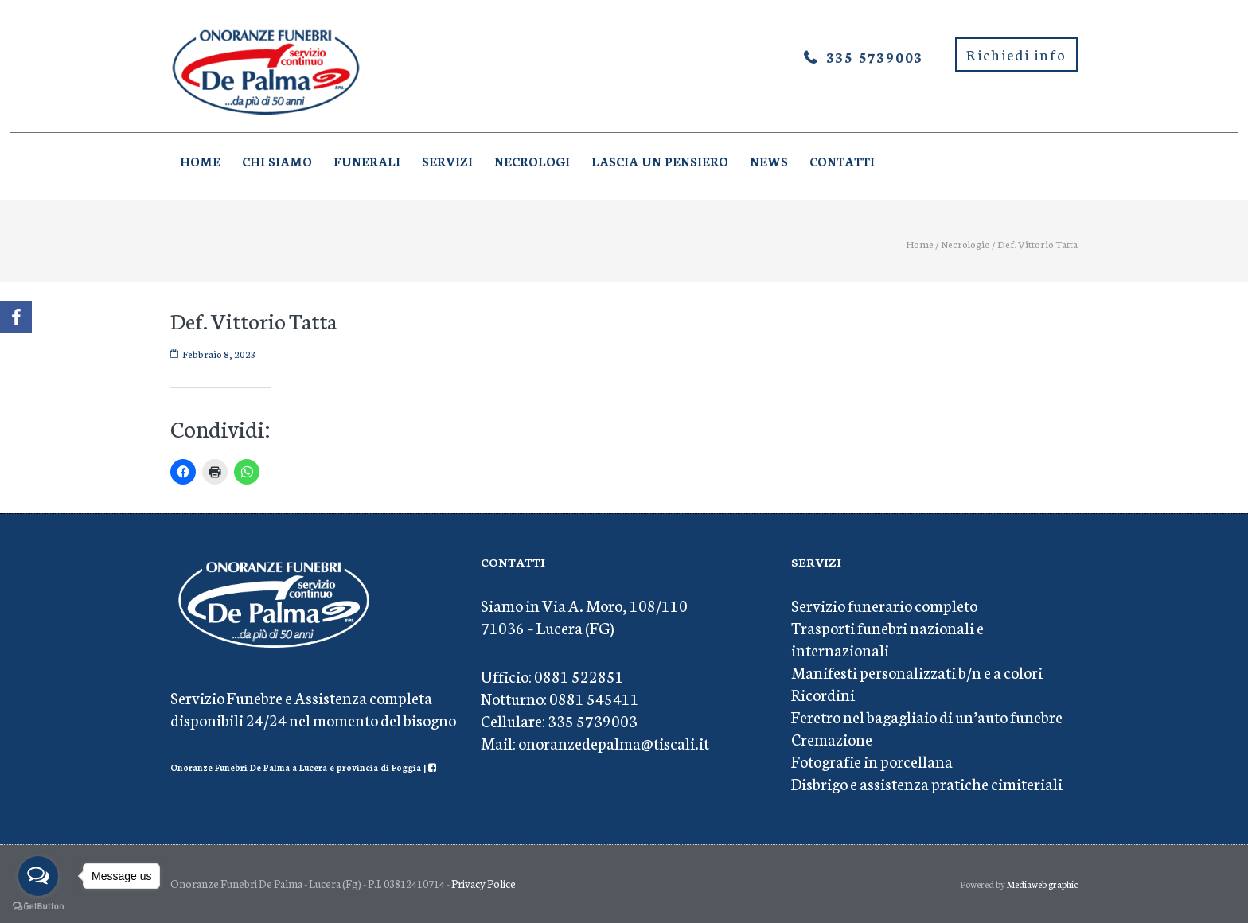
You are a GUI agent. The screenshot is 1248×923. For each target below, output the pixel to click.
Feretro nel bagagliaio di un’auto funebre (927, 716)
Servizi (447, 161)
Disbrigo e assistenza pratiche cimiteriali (927, 783)
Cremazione (831, 738)
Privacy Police (483, 883)
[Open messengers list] (38, 876)
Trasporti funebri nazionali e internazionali (887, 638)
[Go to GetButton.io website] (38, 907)
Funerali (366, 161)
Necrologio (965, 244)
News (769, 161)
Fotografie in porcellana (872, 761)
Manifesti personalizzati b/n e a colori (917, 671)
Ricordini (823, 694)
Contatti (842, 161)
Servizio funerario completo (884, 605)
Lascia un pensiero (659, 161)
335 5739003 (875, 56)
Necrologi (532, 161)
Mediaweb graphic (1042, 884)
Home (200, 161)
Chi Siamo (277, 161)
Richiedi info (1016, 54)
